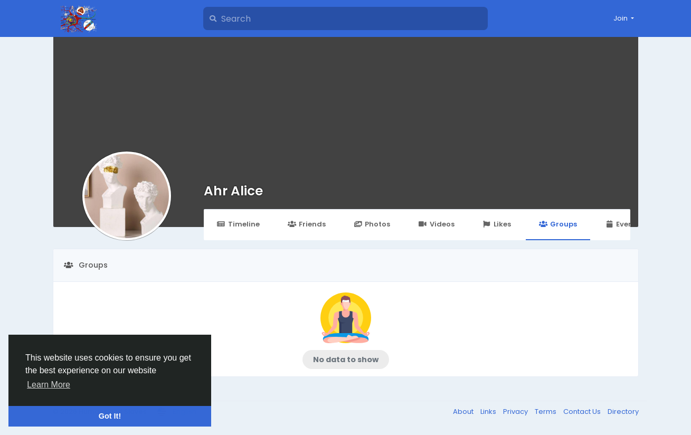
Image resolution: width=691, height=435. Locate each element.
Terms (546, 411)
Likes (496, 224)
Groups (558, 224)
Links (489, 411)
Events (622, 224)
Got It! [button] (110, 416)
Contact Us (582, 411)
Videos (436, 224)
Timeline (238, 224)
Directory (623, 411)
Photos (372, 224)
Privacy (516, 411)
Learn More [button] (48, 384)
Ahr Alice (233, 191)
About (464, 411)
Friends (307, 224)
